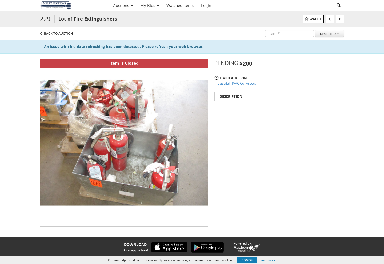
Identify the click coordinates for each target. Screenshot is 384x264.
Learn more (267, 260)
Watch (315, 19)
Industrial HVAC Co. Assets (235, 83)
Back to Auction (58, 33)
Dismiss (247, 260)
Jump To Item (329, 33)
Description (230, 96)
